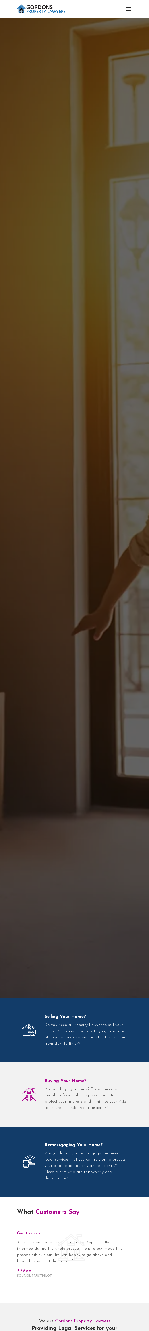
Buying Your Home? (66, 1081)
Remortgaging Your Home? (74, 1145)
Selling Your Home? (65, 1017)
